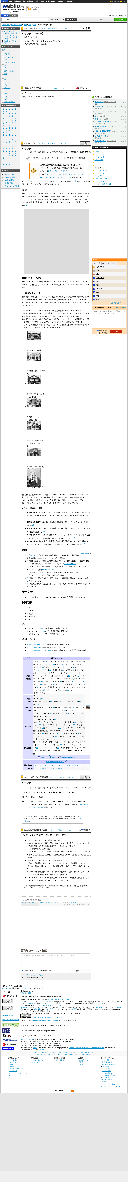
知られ (62, 880)
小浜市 (29, 863)
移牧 (34, 742)
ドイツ (61, 765)
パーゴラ (47, 710)
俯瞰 (97, 299)
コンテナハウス (52, 722)
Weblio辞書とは (14, 1060)
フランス (46, 765)
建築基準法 (59, 310)
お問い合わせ (59, 1060)
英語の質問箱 (10, 180)
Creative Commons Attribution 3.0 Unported (45, 1021)
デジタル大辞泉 (30, 28)
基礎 (58, 196)
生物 (5, 90)
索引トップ (42, 28)
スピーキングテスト (12, 186)
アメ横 (45, 500)
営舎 (33, 41)
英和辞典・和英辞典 (108, 1064)
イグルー (75, 661)
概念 (97, 296)
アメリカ (78, 765)
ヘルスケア (8, 82)
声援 (58, 860)
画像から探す (36, 1062)
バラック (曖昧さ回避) (67, 158)
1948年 (29, 513)
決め (51, 872)
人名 (5, 96)
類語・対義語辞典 (15, 1)
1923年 (41, 297)
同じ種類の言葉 (16, 25)
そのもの (61, 843)
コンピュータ (9, 57)
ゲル (34, 696)
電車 (5, 60)
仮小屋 (43, 44)
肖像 (84, 854)
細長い (55, 41)
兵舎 (28, 41)
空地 (85, 181)
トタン (69, 202)
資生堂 (32, 443)
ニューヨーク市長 (59, 854)
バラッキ (98, 165)
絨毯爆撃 (71, 297)
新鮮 (97, 270)
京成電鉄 (49, 535)
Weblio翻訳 (105, 1066)
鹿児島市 (59, 522)
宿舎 (59, 41)
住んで (55, 840)
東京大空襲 (59, 297)
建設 (25, 25)
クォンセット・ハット (35, 634)
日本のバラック (100, 136)
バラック (33, 555)
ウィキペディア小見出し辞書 (36, 777)
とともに (35, 852)
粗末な (33, 44)
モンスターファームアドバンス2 (36, 792)
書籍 (65, 174)
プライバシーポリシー (16, 1068)
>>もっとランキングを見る (116, 303)
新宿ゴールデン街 (67, 500)
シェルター (59, 658)
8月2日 (44, 513)
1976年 (29, 541)
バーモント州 (32, 866)
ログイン (105, 1)
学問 (5, 74)
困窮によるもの (100, 126)
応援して (77, 863)
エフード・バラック (102, 122)
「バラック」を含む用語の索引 (34, 975)
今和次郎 (77, 319)
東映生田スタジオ (33, 616)
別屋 (74, 902)
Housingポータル (68, 758)
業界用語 (7, 54)
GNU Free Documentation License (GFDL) (48, 1005)
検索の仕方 (12, 1062)
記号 (4, 167)
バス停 (82, 707)
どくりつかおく (57, 902)
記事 (52, 792)
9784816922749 (48, 569)
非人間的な (71, 843)
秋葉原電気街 (55, 500)
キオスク (60, 707)
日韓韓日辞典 (50, 1)
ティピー (66, 701)
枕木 (49, 538)
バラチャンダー (100, 157)
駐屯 (42, 41)
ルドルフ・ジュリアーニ (42, 854)
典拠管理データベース (55, 762)
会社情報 (81, 1062)
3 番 (48, 840)
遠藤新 (39, 350)
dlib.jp (52, 177)
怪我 (33, 797)
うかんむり (100, 278)
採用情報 (81, 1064)
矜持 (97, 285)
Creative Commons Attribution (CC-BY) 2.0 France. (47, 1017)
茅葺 (65, 745)
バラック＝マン (100, 107)
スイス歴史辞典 (40, 768)
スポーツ (7, 88)
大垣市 (57, 528)
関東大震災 (33, 297)
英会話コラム (10, 174)
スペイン (38, 765)
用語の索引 (51, 28)
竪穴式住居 (55, 676)
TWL (70, 177)
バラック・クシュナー (103, 173)
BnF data (54, 765)
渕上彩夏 (99, 289)
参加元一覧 (122, 15)
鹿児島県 (53, 522)
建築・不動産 (9, 71)
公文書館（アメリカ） (56, 768)
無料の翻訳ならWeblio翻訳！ (35, 8)
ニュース (59, 174)
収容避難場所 (65, 748)
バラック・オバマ (59, 852)
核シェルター (75, 713)
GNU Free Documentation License (58, 999)
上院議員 (48, 852)
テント (29, 619)
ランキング (59, 28)
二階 (70, 902)
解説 (73, 792)
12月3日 (45, 522)
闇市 (76, 497)
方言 (5, 99)
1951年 (29, 528)
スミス (29, 840)
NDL (46, 177)
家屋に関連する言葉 (28, 902)
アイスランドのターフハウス (60, 661)
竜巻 (63, 513)
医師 (41, 797)
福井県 (52, 877)
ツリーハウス (49, 751)
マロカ (58, 687)
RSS (72, 1091)
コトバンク (42, 558)
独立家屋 (49, 902)
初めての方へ (113, 15)
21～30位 (114, 263)
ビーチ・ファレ (57, 710)
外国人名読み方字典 (32, 88)
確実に (63, 875)
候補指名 (56, 875)
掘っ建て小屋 (43, 730)
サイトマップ (13, 1071)
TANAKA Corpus (7, 1015)
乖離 (97, 274)
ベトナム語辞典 (107, 1079)
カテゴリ (44, 758)
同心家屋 (42, 902)
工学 (5, 68)
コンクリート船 (40, 722)
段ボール (60, 284)
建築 (28, 608)
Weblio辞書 (31, 1003)
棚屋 (41, 751)
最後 (56, 872)
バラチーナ (99, 160)
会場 (74, 866)
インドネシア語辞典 (108, 1075)
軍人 (28, 849)
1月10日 (45, 528)
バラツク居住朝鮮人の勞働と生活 (39, 650)
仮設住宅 (30, 611)
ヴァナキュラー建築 (45, 742)
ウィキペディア (30, 143)
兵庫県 (51, 541)
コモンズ (54, 758)
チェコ (85, 765)
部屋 (51, 846)
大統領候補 (75, 854)
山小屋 (81, 736)
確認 (97, 292)
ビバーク (74, 751)
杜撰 (97, 281)
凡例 (66, 28)
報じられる (65, 866)
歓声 (80, 866)
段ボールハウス (48, 725)
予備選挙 (63, 872)
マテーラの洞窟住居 (47, 687)
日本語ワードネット (26, 1039)
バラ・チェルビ (100, 154)
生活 (5, 79)
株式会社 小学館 (25, 993)
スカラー (72, 174)
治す (38, 797)
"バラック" (50, 174)
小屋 (51, 658)
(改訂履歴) (49, 1001)
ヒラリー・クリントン (77, 852)
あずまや (36, 707)
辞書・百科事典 (9, 102)
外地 (46, 494)
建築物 (52, 184)
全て (3, 49)
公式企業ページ (84, 1060)
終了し (78, 872)
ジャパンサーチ (61, 177)
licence (42, 1050)
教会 (40, 843)
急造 (28, 44)
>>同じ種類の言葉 (68, 904)
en (47, 661)
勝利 (58, 866)
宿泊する (35, 849)
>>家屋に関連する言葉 (82, 904)
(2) (40, 647)
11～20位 (105, 263)
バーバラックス (100, 141)
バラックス (99, 176)
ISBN (62, 564)
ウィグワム (40, 664)
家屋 (29, 25)
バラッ (97, 162)
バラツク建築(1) (33, 647)
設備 (52, 843)
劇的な (37, 846)
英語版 (41, 628)
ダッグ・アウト (43, 676)
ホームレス (34, 284)
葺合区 (61, 541)
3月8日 (44, 541)
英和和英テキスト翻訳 (34, 950)
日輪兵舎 (30, 613)
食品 (5, 93)
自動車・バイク (9, 62)
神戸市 (56, 541)
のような (84, 843)
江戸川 (63, 535)
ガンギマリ (100, 267)
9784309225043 (70, 564)
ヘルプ (125, 1)
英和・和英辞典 (28, 1)
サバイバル (44, 748)
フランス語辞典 (107, 1073)
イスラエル (69, 765)
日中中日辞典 (39, 1)
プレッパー (66, 751)
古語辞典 (60, 1)
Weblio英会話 (10, 177)
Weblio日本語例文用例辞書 (35, 830)
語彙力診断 (9, 183)
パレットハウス (76, 728)
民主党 (42, 852)
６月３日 (71, 872)
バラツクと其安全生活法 (36, 645)
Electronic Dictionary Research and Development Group (86, 1048)
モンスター (26, 797)
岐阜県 (52, 528)
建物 (38, 44)
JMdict (35, 1048)
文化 (5, 76)
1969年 (29, 535)
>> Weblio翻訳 (121, 308)
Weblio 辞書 (116, 1)
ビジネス (7, 51)
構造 (72, 194)
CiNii (78, 174)
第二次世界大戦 (28, 494)
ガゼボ (43, 707)
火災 (66, 528)
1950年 (29, 522)
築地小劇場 (30, 319)
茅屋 (96, 119)
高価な (47, 843)
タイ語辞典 (105, 1077)
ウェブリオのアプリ (38, 1060)
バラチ (97, 152)
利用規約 (11, 1066)
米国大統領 (49, 875)
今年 (28, 872)
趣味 (5, 85)
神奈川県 (52, 513)
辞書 (4, 1)
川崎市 (57, 513)
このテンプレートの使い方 (57, 171)
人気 (89, 854)
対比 (41, 846)
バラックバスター (101, 178)
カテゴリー (68, 143)
